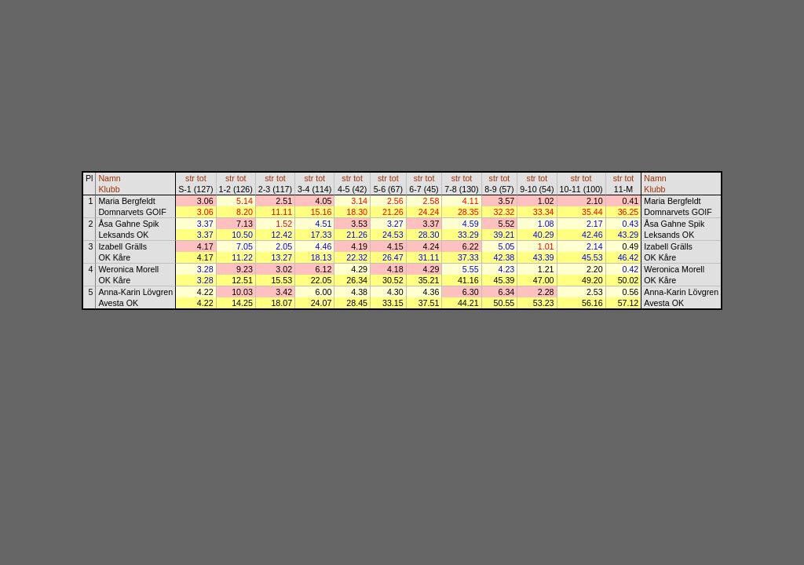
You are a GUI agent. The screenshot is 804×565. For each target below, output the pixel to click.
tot (201, 178)
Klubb (108, 189)
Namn (109, 178)
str (190, 178)
